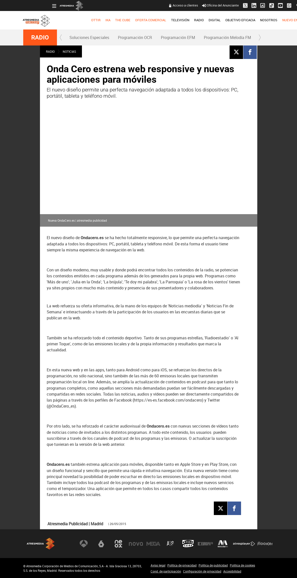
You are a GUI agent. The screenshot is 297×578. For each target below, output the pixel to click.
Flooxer (265, 544)
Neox (118, 544)
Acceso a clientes (156, 5)
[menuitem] (67, 20)
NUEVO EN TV (263, 20)
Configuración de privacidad (202, 571)
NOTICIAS (69, 51)
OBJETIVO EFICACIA (212, 20)
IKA (79, 20)
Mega (153, 544)
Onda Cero (188, 544)
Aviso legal (158, 565)
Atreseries (170, 544)
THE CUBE (94, 20)
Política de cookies (242, 565)
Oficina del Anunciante (191, 5)
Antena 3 (83, 544)
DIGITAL (186, 20)
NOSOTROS (240, 20)
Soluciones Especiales (89, 37)
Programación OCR (135, 37)
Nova (135, 544)
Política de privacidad (182, 565)
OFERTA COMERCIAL (121, 20)
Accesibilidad (232, 571)
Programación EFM (178, 37)
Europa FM (205, 544)
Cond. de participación (166, 571)
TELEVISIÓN (151, 20)
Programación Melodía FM (227, 37)
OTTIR (67, 20)
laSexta (101, 544)
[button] (61, 37)
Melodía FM (222, 544)
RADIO (170, 20)
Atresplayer (244, 544)
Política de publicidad (213, 565)
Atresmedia (40, 543)
